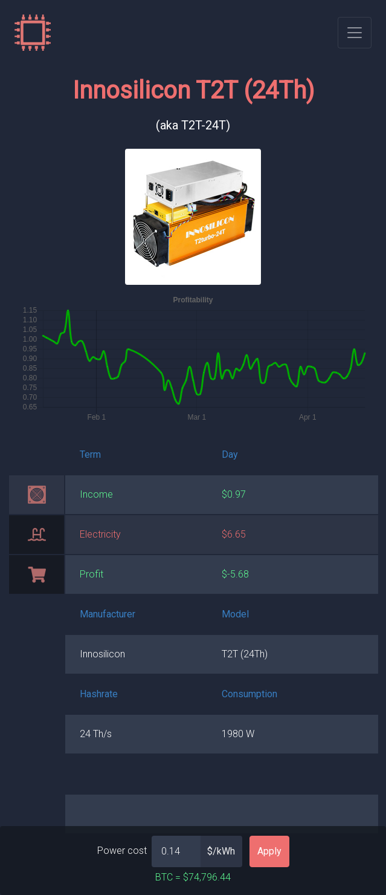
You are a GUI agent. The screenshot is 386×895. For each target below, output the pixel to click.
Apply (269, 851)
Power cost (122, 850)
